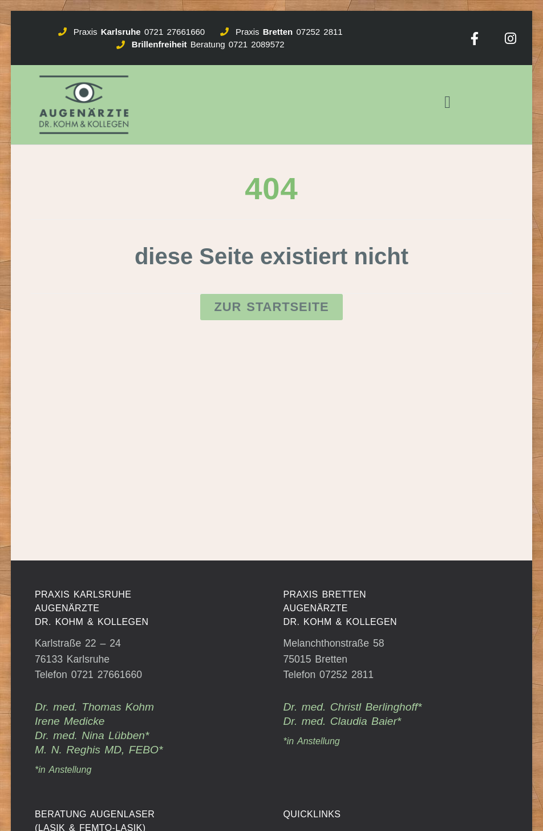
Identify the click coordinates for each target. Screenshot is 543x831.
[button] (448, 102)
